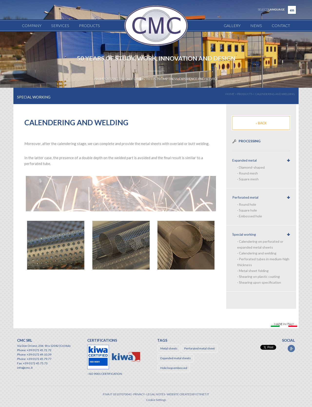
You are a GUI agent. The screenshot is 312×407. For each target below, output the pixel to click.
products (244, 94)
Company (31, 25)
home (229, 94)
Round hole (247, 204)
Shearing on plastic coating (259, 276)
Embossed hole (250, 216)
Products (89, 25)
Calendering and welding (275, 94)
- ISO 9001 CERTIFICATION (104, 374)
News (256, 25)
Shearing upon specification (260, 282)
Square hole (248, 210)
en (292, 10)
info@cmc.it (25, 367)
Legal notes (155, 394)
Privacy (139, 394)
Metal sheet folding (254, 271)
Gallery (232, 25)
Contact (281, 25)
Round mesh (248, 173)
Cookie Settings (156, 400)
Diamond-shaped (252, 167)
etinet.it (202, 394)
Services (60, 25)
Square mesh (249, 179)
